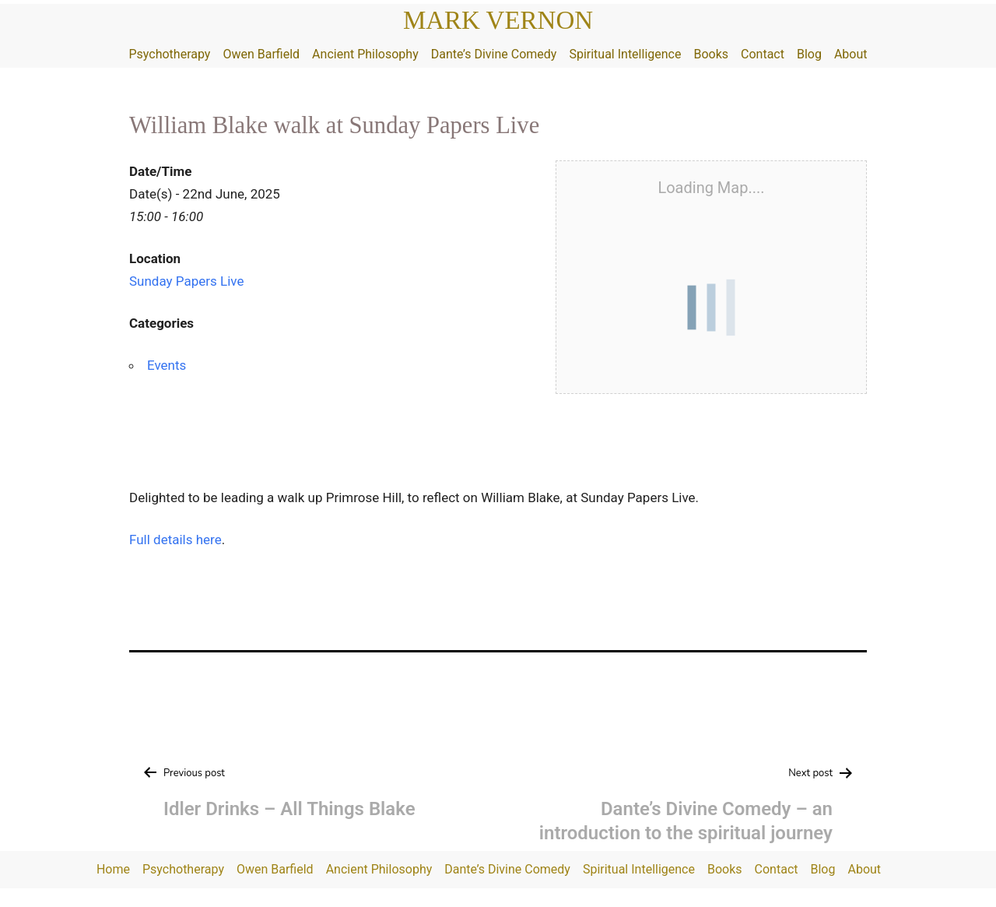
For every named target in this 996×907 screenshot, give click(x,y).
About (851, 54)
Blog (809, 54)
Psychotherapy (169, 54)
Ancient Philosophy (365, 54)
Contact (762, 54)
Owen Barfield (261, 54)
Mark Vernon (498, 20)
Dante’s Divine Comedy (494, 54)
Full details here (175, 539)
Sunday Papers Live (186, 281)
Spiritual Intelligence (625, 54)
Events (166, 365)
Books (710, 54)
